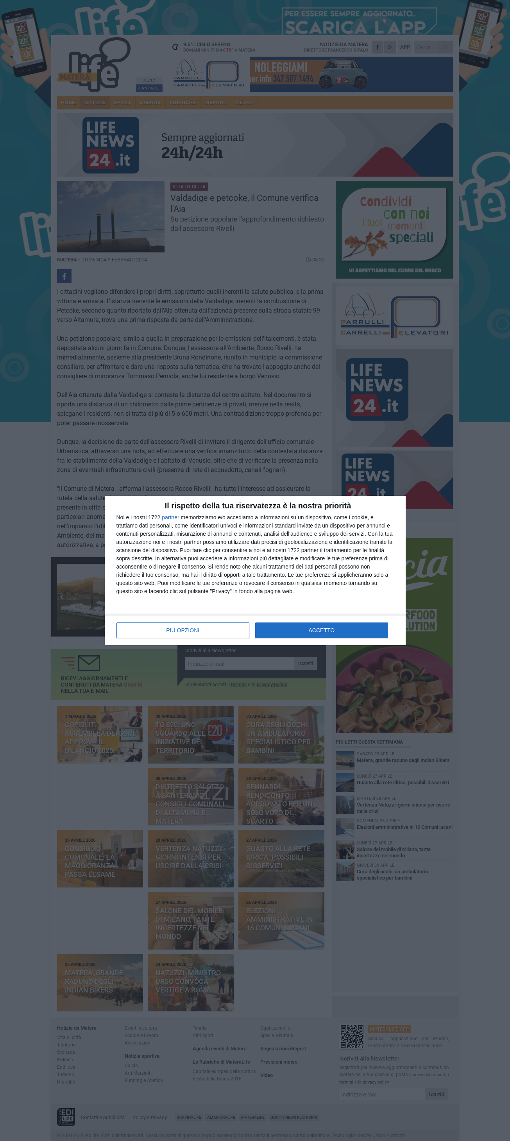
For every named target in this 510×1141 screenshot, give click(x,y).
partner (170, 517)
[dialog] (255, 570)
